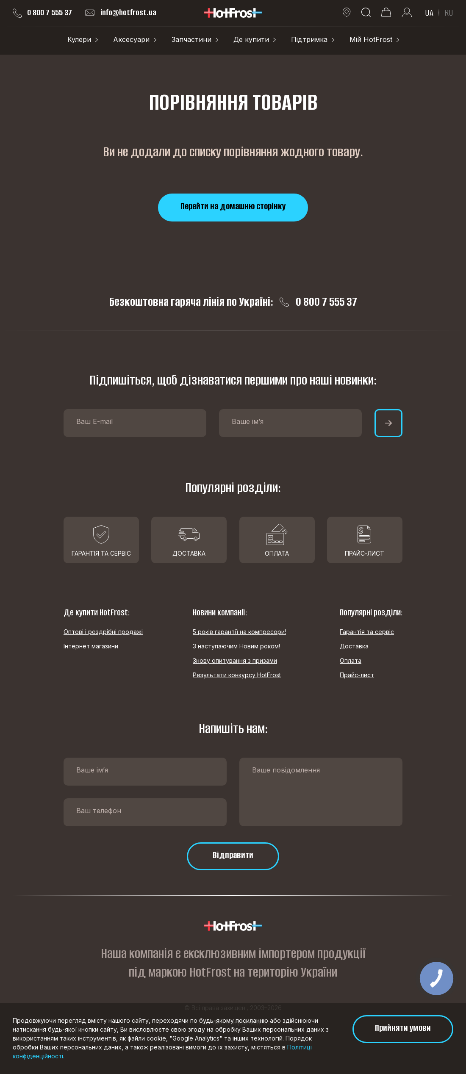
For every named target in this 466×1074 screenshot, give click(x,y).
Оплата (350, 660)
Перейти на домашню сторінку (233, 206)
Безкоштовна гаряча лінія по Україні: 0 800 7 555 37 (233, 302)
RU (448, 13)
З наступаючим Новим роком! (236, 646)
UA (429, 13)
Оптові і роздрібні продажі (103, 631)
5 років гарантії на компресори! (239, 631)
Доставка (354, 646)
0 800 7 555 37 (42, 12)
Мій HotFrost (371, 39)
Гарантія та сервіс (367, 631)
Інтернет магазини (91, 646)
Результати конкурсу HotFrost (237, 674)
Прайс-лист (357, 674)
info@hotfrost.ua (120, 12)
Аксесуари (131, 39)
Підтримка (309, 39)
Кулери (79, 39)
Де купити (251, 39)
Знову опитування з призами (235, 660)
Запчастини (191, 39)
